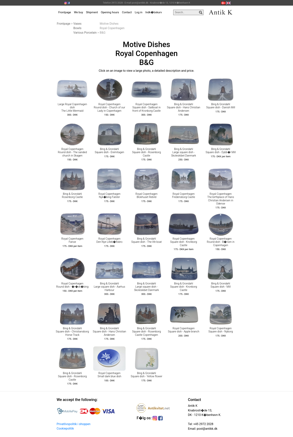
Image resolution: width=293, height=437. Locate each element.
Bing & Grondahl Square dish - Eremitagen (109, 151)
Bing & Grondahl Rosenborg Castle (72, 195)
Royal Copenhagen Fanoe (72, 240)
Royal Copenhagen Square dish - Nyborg (220, 330)
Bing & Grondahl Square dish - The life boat (146, 240)
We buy (78, 12)
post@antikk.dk (206, 428)
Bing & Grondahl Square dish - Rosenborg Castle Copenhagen (146, 332)
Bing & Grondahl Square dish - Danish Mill (220, 106)
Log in (138, 12)
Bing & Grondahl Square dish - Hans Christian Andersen (183, 107)
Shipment (92, 12)
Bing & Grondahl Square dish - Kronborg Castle (183, 287)
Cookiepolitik (65, 428)
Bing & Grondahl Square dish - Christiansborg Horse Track (72, 332)
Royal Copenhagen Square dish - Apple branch (183, 330)
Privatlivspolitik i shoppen (73, 424)
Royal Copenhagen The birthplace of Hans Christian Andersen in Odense (220, 198)
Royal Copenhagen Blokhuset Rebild (146, 195)
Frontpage (64, 12)
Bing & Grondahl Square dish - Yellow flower (146, 375)
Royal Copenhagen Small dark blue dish (109, 375)
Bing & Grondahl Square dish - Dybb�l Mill (221, 151)
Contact (127, 12)
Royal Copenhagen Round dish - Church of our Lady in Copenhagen (109, 107)
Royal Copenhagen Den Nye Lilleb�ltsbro (109, 240)
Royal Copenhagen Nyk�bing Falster (109, 195)
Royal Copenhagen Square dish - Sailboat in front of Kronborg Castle (146, 107)
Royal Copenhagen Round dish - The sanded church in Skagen (72, 152)
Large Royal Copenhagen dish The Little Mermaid (72, 107)
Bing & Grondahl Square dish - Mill (221, 285)
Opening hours (110, 12)
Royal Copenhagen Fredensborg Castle (183, 195)
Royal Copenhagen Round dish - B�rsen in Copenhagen (221, 242)
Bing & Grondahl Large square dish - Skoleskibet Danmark (183, 152)
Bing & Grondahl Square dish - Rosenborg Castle (146, 152)
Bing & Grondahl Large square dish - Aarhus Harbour (109, 287)
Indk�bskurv (153, 12)
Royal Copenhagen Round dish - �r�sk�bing (72, 285)
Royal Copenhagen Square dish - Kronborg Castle (183, 242)
